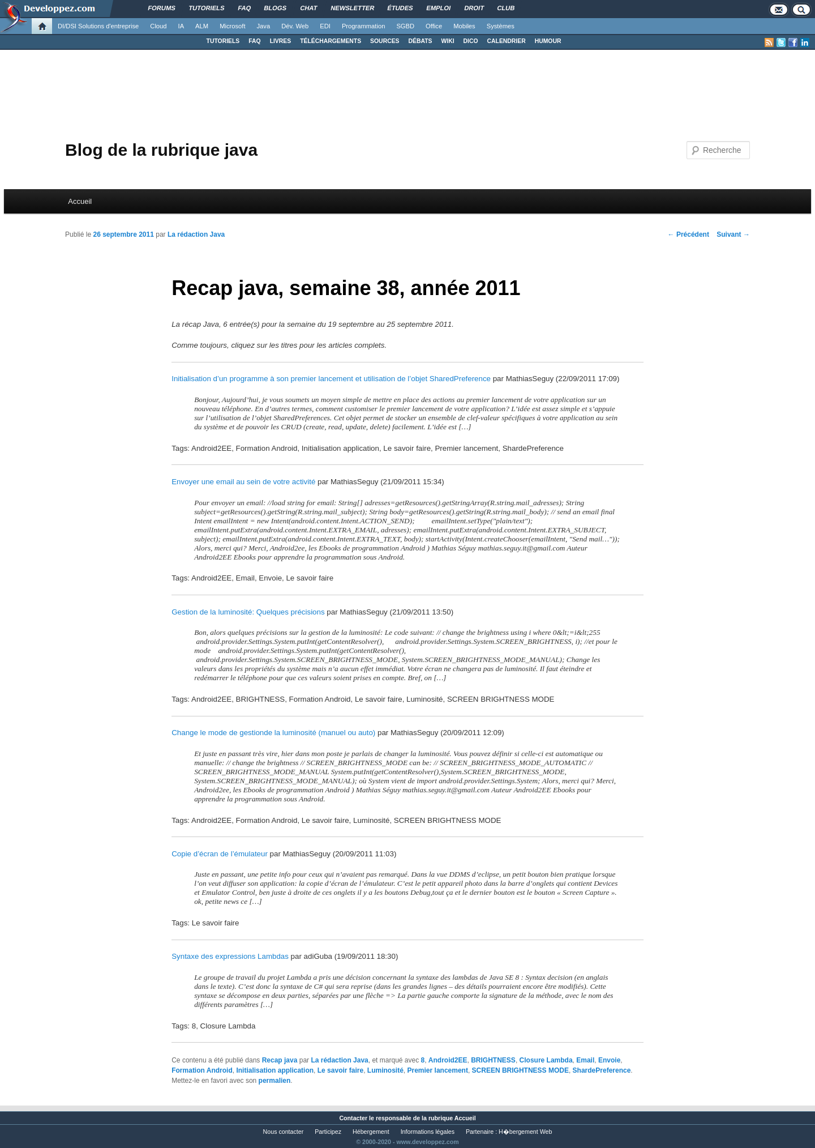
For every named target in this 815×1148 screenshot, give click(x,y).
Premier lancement (438, 1070)
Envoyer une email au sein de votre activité (243, 481)
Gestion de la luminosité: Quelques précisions (247, 612)
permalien (275, 1081)
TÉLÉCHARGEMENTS (330, 41)
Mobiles (464, 26)
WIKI (447, 41)
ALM (201, 26)
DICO (471, 41)
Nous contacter (283, 1131)
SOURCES (384, 41)
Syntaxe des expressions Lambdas (230, 956)
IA (181, 26)
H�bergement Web (525, 1131)
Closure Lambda (546, 1060)
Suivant (733, 234)
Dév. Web (294, 26)
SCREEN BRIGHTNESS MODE (520, 1070)
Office (434, 26)
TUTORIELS (223, 41)
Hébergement (371, 1131)
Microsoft (232, 26)
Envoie (609, 1060)
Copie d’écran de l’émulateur (219, 854)
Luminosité (385, 1070)
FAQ (254, 41)
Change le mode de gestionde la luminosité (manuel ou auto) (273, 732)
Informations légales (427, 1131)
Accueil (80, 201)
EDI (325, 26)
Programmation (363, 26)
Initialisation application (275, 1070)
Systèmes (500, 26)
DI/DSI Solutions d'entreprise (98, 26)
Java (264, 26)
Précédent (688, 234)
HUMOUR (548, 41)
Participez (328, 1131)
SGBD (405, 26)
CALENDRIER (506, 41)
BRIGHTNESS (493, 1060)
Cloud (158, 26)
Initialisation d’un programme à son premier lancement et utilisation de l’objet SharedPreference (331, 378)
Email (585, 1060)
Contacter (353, 1118)
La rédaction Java (196, 234)
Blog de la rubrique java (161, 149)
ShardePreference (602, 1070)
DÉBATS (420, 41)
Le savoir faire (340, 1070)
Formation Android (202, 1070)
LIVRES (280, 41)
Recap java (280, 1060)
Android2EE (447, 1060)
